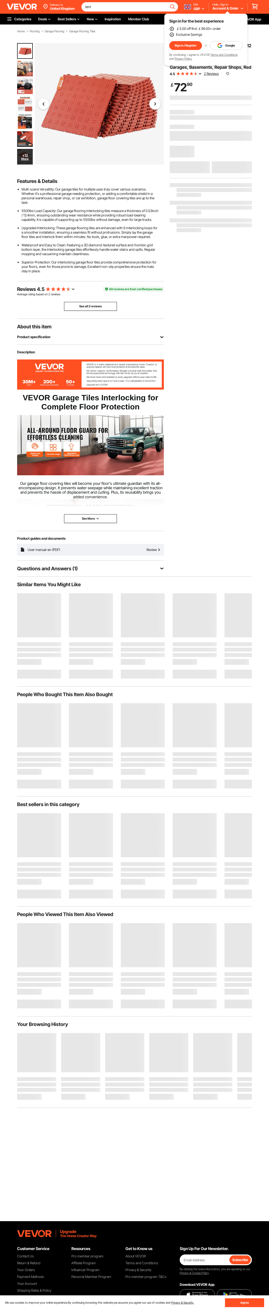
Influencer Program (85, 1270)
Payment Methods (30, 1277)
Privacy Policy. (183, 58)
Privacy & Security (138, 1270)
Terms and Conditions (224, 55)
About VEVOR (135, 1256)
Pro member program (87, 1256)
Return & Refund (28, 1263)
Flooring (35, 31)
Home (21, 31)
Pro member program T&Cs (145, 1277)
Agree (244, 1302)
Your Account (27, 1283)
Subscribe (240, 1260)
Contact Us (25, 1256)
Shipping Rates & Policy (34, 1290)
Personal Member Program (91, 1277)
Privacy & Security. (182, 1302)
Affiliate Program (83, 1263)
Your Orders (26, 1270)
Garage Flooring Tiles (82, 31)
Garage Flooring (54, 31)
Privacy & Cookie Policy (194, 1273)
